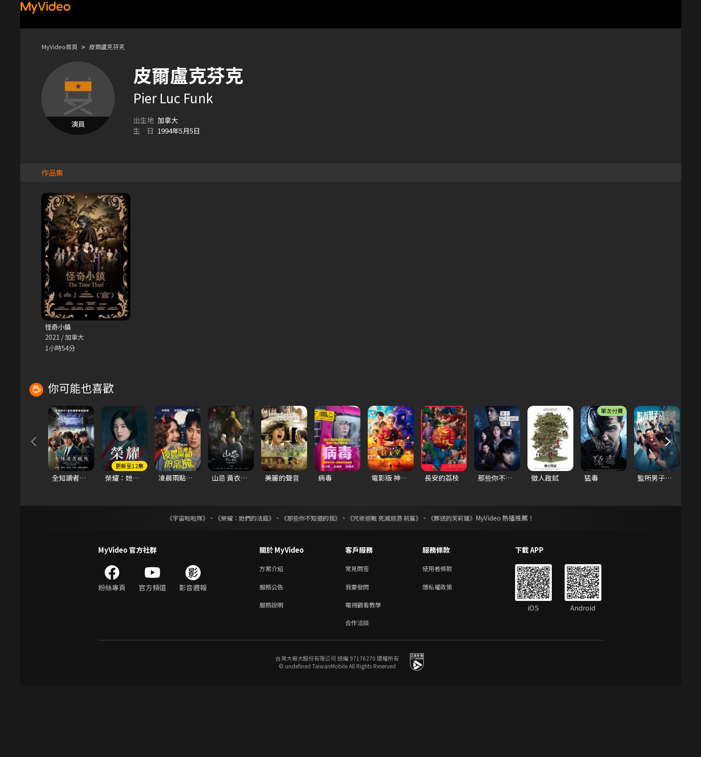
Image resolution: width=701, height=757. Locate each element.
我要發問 (359, 655)
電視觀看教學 (366, 674)
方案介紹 (273, 635)
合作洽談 (359, 693)
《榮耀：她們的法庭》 (239, 584)
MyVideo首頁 (62, 46)
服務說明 (273, 674)
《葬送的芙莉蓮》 (461, 584)
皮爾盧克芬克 (115, 46)
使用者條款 (445, 635)
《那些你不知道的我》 (310, 584)
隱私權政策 (445, 655)
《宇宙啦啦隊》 (178, 584)
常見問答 (359, 635)
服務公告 (273, 655)
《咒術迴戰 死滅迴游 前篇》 (389, 584)
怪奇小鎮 (59, 327)
